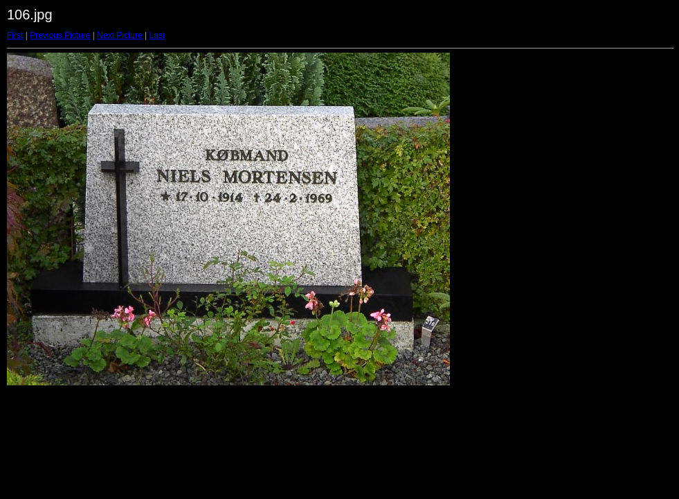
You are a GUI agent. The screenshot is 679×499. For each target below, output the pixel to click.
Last (157, 35)
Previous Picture (60, 35)
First (15, 35)
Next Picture (119, 35)
